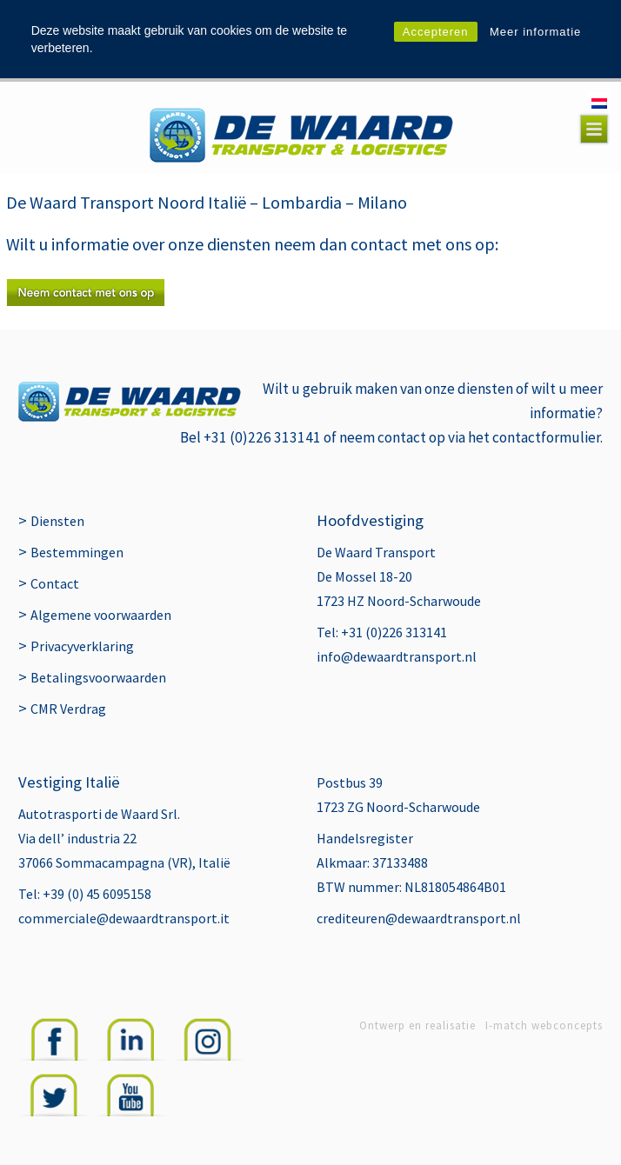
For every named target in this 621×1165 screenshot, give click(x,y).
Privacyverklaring (82, 646)
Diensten (57, 520)
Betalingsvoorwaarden (98, 677)
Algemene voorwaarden (100, 614)
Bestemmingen (77, 552)
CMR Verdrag (68, 708)
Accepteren (436, 31)
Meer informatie (535, 31)
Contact (54, 583)
